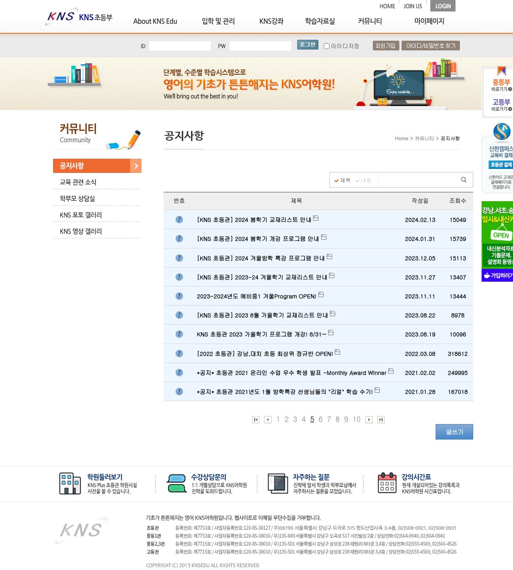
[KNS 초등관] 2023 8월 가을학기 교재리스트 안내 (266, 315)
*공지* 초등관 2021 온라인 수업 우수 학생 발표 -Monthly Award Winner (295, 372)
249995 (458, 372)
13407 (457, 277)
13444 (457, 296)
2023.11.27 (420, 277)
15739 (457, 238)
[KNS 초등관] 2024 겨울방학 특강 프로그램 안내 (264, 258)
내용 (366, 180)
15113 (457, 258)
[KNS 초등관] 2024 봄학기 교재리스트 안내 (257, 219)
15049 (457, 219)
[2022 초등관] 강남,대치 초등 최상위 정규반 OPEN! (268, 353)
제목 (345, 180)
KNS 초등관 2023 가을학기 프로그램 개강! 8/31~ (265, 334)
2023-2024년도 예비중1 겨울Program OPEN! (260, 296)
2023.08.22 (420, 315)
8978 (457, 315)
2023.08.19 (420, 334)
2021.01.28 (420, 391)
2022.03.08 (420, 353)
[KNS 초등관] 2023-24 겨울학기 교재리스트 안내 (265, 277)
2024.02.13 (420, 219)
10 (356, 419)
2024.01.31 (420, 238)
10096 (457, 334)
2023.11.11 (420, 296)
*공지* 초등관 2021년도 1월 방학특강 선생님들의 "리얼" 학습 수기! (288, 391)
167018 (458, 391)
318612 (458, 353)
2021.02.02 (420, 372)
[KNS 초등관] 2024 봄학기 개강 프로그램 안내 (261, 238)
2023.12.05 (420, 258)
